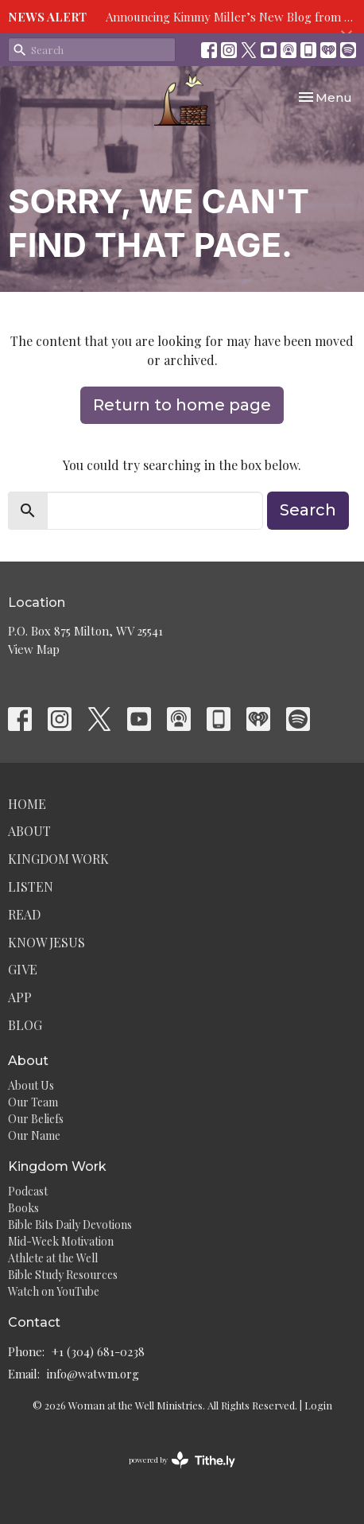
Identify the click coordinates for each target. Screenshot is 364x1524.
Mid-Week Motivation (61, 1241)
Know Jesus (46, 942)
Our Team (33, 1102)
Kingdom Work (58, 858)
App (20, 997)
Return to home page (182, 404)
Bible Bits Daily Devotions (70, 1224)
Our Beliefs (36, 1118)
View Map (34, 649)
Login (318, 1405)
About (29, 830)
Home (27, 803)
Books (23, 1207)
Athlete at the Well (53, 1257)
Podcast (28, 1191)
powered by (182, 1460)
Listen (30, 886)
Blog (25, 1025)
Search (308, 509)
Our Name (34, 1135)
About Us (31, 1085)
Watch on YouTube (53, 1291)
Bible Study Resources (63, 1274)
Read (24, 914)
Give (22, 969)
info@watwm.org (93, 1374)
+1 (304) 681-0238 (98, 1351)
